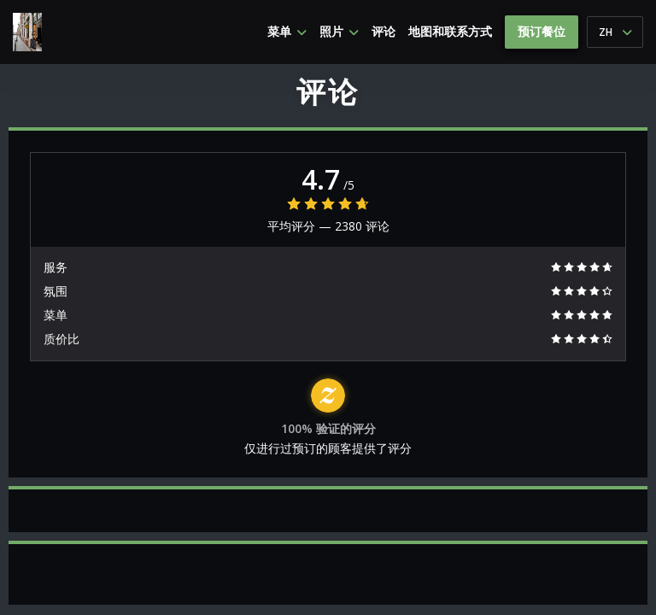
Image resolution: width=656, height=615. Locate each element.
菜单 (287, 31)
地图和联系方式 (450, 31)
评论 (383, 31)
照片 (339, 31)
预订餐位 (541, 31)
